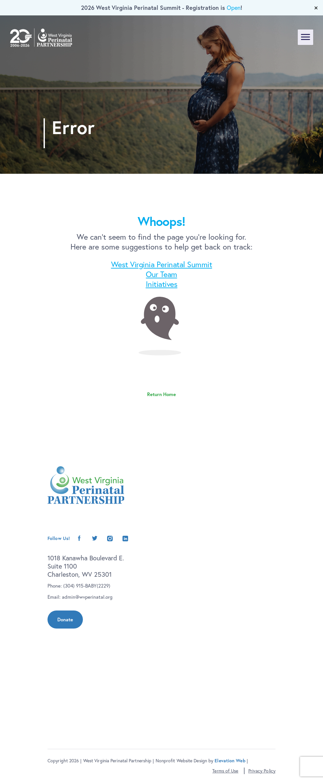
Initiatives (162, 284)
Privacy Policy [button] (262, 771)
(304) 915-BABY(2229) (86, 586)
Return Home (161, 394)
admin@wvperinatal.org (87, 597)
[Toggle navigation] (305, 37)
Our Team (161, 274)
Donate (65, 619)
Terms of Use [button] (225, 771)
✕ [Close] (316, 8)
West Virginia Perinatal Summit (161, 264)
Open (233, 7)
